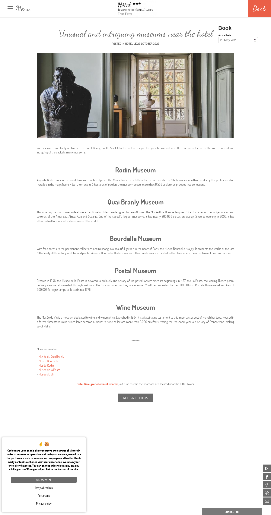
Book (259, 8)
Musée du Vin (46, 374)
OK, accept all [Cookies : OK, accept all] (43, 480)
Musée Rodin (46, 365)
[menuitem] (267, 476)
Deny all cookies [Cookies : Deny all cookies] (44, 488)
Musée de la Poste (49, 370)
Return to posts (135, 398)
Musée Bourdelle (49, 361)
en (266, 468)
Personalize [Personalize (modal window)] (44, 495)
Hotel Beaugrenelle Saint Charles (97, 384)
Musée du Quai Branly (51, 356)
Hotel (129, 44)
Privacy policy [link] (44, 503)
